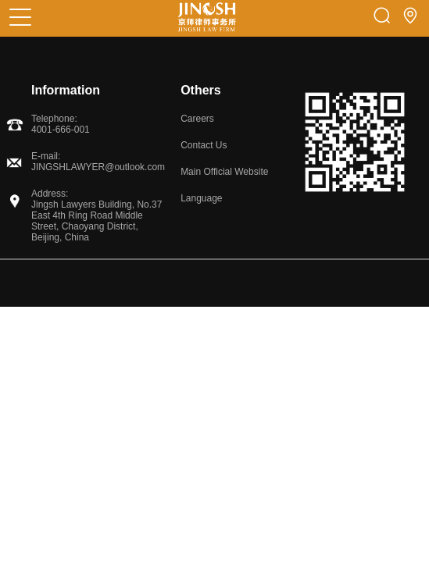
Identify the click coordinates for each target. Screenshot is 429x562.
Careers (197, 118)
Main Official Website (224, 171)
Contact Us (204, 145)
